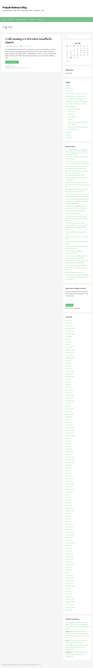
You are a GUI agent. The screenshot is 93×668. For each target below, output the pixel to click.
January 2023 (69, 393)
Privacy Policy (40, 19)
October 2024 (69, 355)
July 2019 (68, 468)
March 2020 (69, 449)
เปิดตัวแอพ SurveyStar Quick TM (74, 272)
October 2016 (69, 537)
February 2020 (69, 452)
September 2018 (70, 489)
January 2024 (69, 368)
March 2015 (69, 546)
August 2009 (69, 610)
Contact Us (69, 135)
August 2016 (69, 540)
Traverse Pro (71, 111)
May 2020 (68, 444)
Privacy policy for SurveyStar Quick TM (76, 99)
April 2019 (68, 473)
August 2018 (69, 492)
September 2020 (70, 435)
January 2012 (69, 562)
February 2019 (69, 478)
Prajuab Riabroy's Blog (14, 7)
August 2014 (69, 548)
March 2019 (69, 476)
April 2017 (68, 521)
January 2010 (69, 596)
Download (31, 19)
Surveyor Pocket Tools (73, 109)
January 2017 (69, 529)
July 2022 (68, 403)
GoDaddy (39, 665)
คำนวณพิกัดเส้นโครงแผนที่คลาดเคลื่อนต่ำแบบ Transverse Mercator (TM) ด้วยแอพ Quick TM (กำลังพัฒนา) (77, 277)
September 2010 (70, 586)
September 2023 (70, 376)
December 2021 (70, 409)
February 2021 (69, 422)
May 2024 (68, 363)
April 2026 (68, 320)
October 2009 (69, 605)
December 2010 (70, 578)
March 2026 (69, 323)
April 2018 (68, 503)
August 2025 (69, 336)
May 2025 (68, 344)
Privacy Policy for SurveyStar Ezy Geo (76, 96)
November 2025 (70, 331)
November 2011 (70, 564)
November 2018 (70, 484)
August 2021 (69, 417)
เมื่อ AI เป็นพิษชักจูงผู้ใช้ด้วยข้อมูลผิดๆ (75, 211)
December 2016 (70, 532)
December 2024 (70, 350)
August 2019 (69, 465)
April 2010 (68, 591)
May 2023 (68, 384)
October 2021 (69, 411)
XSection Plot (70, 114)
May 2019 (68, 470)
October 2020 (69, 433)
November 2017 (70, 511)
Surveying (12, 66)
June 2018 (68, 497)
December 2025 (70, 328)
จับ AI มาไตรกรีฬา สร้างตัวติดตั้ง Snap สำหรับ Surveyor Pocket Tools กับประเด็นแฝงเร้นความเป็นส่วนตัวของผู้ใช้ (77, 201)
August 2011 (69, 570)
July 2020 (68, 438)
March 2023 (69, 387)
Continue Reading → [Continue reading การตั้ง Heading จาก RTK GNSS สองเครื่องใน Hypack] (12, 62)
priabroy (17, 46)
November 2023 (70, 371)
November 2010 (70, 580)
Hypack (23, 67)
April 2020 (68, 446)
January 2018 (69, 508)
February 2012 (69, 559)
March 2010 (69, 594)
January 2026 (69, 325)
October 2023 (69, 374)
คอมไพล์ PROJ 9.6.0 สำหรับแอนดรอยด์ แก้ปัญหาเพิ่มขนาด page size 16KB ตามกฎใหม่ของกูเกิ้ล (77, 218)
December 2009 (70, 599)
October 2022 (69, 398)
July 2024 (68, 360)
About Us (11, 19)
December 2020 (70, 427)
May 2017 (68, 519)
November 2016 (70, 535)
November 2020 (70, 430)
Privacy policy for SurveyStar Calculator (76, 93)
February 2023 (69, 390)
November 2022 (70, 395)
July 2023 (68, 379)
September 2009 (70, 607)
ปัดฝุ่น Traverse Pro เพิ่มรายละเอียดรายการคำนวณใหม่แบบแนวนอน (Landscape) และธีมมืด (77, 185)
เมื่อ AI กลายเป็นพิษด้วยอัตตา (73, 213)
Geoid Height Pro (72, 117)
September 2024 (70, 358)
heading (19, 67)
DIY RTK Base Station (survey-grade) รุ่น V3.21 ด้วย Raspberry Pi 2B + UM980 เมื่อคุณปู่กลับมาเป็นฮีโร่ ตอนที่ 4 (77, 152)
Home (4, 19)
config (12, 67)
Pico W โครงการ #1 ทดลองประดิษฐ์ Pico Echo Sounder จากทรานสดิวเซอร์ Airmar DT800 (76, 268)
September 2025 (70, 334)
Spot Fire (69, 119)
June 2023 (68, 382)
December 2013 (70, 556)
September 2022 (70, 401)
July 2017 (68, 513)
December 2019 (70, 457)
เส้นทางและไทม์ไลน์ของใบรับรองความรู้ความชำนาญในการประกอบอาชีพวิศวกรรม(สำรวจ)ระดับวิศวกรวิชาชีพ (77, 173)
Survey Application (21, 19)
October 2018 (69, 486)
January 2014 (69, 554)
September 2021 (70, 414)
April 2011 (68, 572)
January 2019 (69, 481)
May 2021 (68, 419)
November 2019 (70, 460)
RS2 (28, 67)
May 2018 (68, 500)
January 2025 (69, 347)
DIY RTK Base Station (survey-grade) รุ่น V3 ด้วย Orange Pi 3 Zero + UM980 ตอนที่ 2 (77, 647)
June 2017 (68, 516)
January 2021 (69, 425)
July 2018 (68, 495)
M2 (26, 67)
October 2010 (69, 583)
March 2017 (69, 524)
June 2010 (68, 588)
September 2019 (70, 462)
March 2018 (69, 505)
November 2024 (70, 352)
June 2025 (68, 342)
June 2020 (68, 441)
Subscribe (69, 305)
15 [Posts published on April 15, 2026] (74, 53)
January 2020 (69, 454)
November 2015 (70, 543)
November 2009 (70, 602)
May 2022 (68, 406)
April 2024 (68, 366)
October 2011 (69, 567)
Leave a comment (26, 46)
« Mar (67, 61)
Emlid (15, 67)
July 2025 (68, 339)
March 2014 (69, 551)
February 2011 (69, 575)
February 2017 (69, 527)
